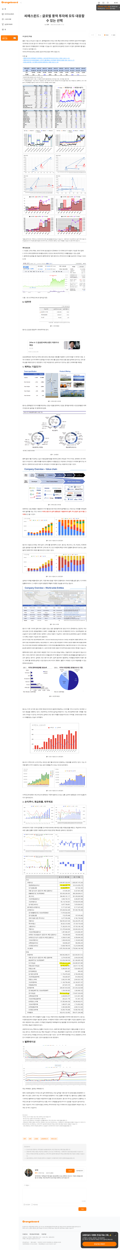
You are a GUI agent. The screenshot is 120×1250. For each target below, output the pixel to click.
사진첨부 (27, 1204)
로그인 (116, 3)
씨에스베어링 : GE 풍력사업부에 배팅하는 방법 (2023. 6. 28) (40, 62)
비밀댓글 (34, 1204)
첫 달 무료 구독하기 (99, 1244)
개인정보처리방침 (34, 1234)
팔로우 (70, 1171)
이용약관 (43, 1234)
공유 (113, 35)
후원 (106, 35)
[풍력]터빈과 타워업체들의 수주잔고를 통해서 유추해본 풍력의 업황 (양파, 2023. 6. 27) (48, 60)
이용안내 (24, 1234)
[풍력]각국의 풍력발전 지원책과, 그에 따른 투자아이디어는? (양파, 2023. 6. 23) (46, 58)
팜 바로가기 (80, 1171)
